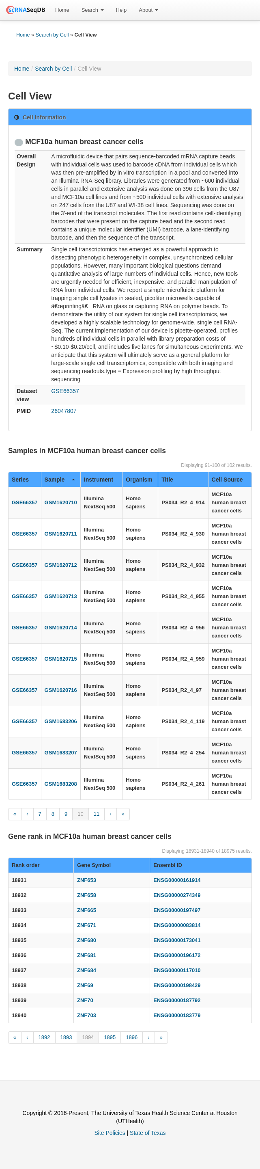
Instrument (98, 479)
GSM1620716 (61, 690)
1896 (132, 1037)
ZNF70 (85, 1000)
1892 (44, 1037)
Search (93, 10)
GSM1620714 (61, 627)
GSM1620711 (61, 534)
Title (167, 479)
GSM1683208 (61, 784)
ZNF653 (86, 880)
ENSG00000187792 (176, 1000)
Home (62, 10)
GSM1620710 (61, 502)
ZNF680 (86, 940)
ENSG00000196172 (176, 955)
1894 (88, 1037)
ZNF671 (86, 925)
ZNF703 (86, 1015)
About (148, 10)
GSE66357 (65, 391)
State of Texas (147, 1133)
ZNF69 (85, 985)
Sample (60, 479)
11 (96, 814)
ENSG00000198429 (176, 985)
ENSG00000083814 (176, 925)
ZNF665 (86, 910)
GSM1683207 (61, 753)
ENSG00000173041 (176, 940)
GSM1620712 (61, 565)
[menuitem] (62, 10)
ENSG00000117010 (176, 970)
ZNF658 (86, 895)
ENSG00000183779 (176, 1015)
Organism (139, 479)
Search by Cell (52, 35)
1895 (110, 1037)
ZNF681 (86, 955)
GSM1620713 (61, 596)
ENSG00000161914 (176, 880)
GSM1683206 (61, 721)
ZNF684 (86, 970)
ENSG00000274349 (176, 895)
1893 (66, 1037)
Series (20, 479)
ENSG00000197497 (176, 910)
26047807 (63, 411)
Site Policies (109, 1133)
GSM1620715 (61, 659)
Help (121, 10)
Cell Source (227, 479)
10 (80, 814)
